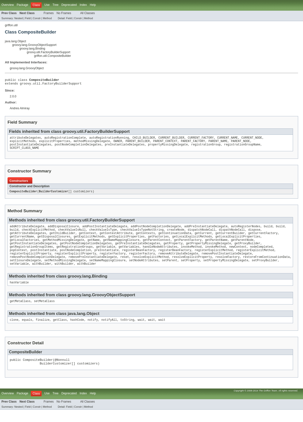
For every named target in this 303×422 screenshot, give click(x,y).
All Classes (87, 13)
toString (127, 331)
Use (47, 5)
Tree (56, 5)
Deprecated (69, 5)
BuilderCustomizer (53, 195)
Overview (7, 5)
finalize (43, 331)
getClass (60, 331)
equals (27, 331)
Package (22, 5)
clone (14, 331)
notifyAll (109, 331)
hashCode (77, 331)
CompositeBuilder (23, 195)
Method (47, 18)
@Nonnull (62, 371)
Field (28, 18)
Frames (48, 13)
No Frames (64, 13)
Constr (37, 18)
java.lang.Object (15, 41)
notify (93, 331)
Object (93, 324)
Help (93, 5)
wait (141, 331)
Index (83, 5)
